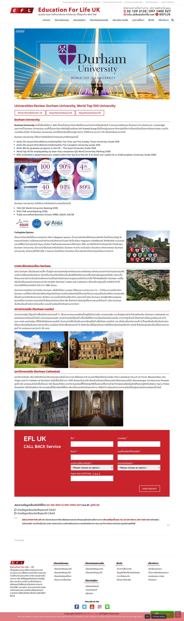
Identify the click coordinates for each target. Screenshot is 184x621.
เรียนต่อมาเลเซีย (120, 20)
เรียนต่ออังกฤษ (62, 20)
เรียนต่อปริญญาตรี (63, 568)
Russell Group (90, 128)
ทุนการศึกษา (138, 20)
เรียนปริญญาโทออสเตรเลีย (134, 2)
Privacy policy (159, 616)
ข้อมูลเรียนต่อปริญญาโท (90, 112)
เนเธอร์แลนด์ (91, 589)
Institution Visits (156, 576)
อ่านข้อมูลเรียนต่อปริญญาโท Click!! (36, 513)
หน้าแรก (46, 20)
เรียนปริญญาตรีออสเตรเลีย (112, 2)
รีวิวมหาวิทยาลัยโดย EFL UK (30, 112)
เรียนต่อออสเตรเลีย (99, 20)
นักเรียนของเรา (155, 568)
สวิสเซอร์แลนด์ (92, 586)
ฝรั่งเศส (89, 593)
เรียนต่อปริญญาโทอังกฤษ (91, 2)
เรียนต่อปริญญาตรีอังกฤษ (71, 2)
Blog (151, 20)
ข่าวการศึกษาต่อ (124, 568)
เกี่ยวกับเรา (163, 20)
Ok (147, 616)
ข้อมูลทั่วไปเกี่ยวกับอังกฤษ (128, 572)
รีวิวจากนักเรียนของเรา (158, 572)
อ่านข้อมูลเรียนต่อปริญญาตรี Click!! (36, 510)
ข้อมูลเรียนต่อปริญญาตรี (60, 112)
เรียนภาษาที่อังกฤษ (167, 2)
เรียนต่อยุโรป (79, 20)
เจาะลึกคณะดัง (123, 576)
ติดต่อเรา (152, 579)
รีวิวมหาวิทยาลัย (124, 579)
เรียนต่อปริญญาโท (62, 572)
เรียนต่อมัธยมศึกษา (152, 2)
